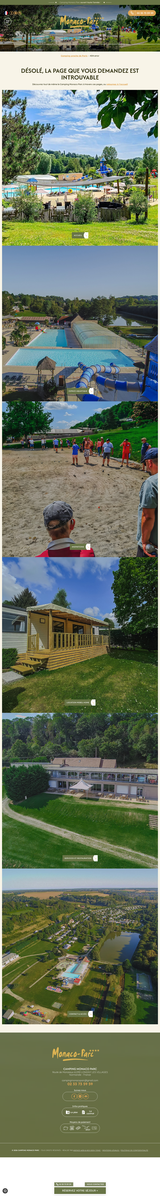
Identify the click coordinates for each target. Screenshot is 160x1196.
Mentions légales (111, 1150)
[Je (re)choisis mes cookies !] (5, 1190)
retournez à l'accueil (117, 84)
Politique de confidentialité (134, 1150)
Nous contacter (95, 1184)
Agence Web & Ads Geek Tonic (87, 1150)
